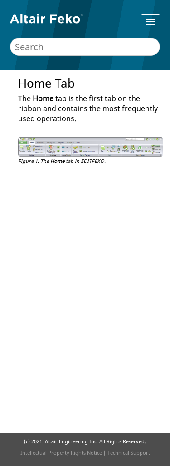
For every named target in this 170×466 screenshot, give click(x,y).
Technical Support (128, 452)
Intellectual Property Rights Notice (61, 452)
